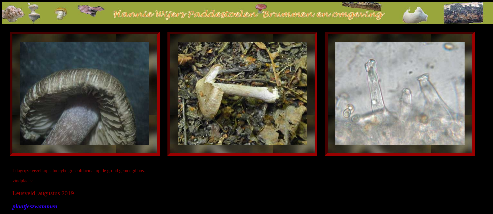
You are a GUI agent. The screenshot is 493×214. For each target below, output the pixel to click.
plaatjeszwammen (35, 206)
